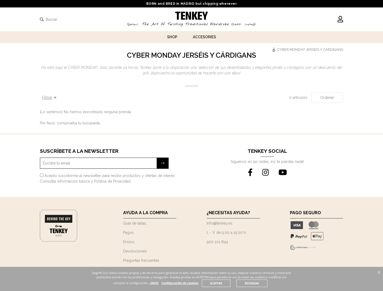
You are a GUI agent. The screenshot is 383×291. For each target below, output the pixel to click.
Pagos (128, 232)
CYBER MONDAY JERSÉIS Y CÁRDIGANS (310, 50)
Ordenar (327, 97)
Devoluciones (135, 251)
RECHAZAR (262, 283)
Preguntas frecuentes (141, 260)
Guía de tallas (134, 223)
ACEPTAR (226, 283)
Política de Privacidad (112, 181)
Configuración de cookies (189, 283)
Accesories (204, 37)
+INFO (163, 283)
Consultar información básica (65, 181)
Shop (172, 37)
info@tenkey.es (219, 223)
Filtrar (49, 97)
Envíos (128, 242)
